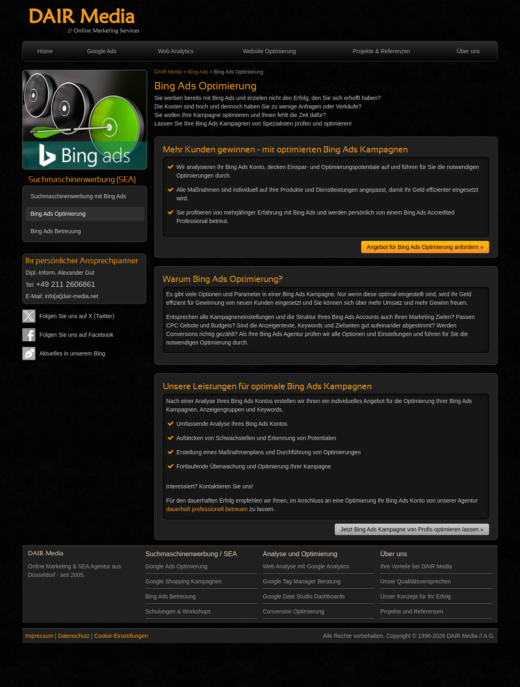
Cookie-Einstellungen (121, 636)
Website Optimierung (269, 51)
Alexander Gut (76, 272)
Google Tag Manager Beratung (301, 581)
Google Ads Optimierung (176, 566)
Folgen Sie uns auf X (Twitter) (76, 316)
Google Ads (101, 51)
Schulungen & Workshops (178, 611)
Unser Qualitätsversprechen (415, 581)
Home (44, 51)
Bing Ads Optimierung (57, 213)
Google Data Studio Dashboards (304, 596)
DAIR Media (81, 18)
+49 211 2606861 (65, 284)
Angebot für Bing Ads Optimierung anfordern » (425, 247)
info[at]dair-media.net (71, 296)
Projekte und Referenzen (411, 611)
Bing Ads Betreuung (55, 231)
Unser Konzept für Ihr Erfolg (415, 596)
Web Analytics (176, 51)
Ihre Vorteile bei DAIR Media (416, 566)
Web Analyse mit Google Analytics (306, 566)
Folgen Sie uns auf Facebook (76, 335)
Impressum (39, 636)
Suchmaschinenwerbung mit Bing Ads (78, 196)
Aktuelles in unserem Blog (72, 353)
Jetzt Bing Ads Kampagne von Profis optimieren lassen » (411, 529)
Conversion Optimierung (293, 611)
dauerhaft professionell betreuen (207, 509)
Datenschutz (74, 636)
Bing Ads (198, 72)
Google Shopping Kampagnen (183, 581)
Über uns (468, 51)
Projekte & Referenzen (381, 51)
